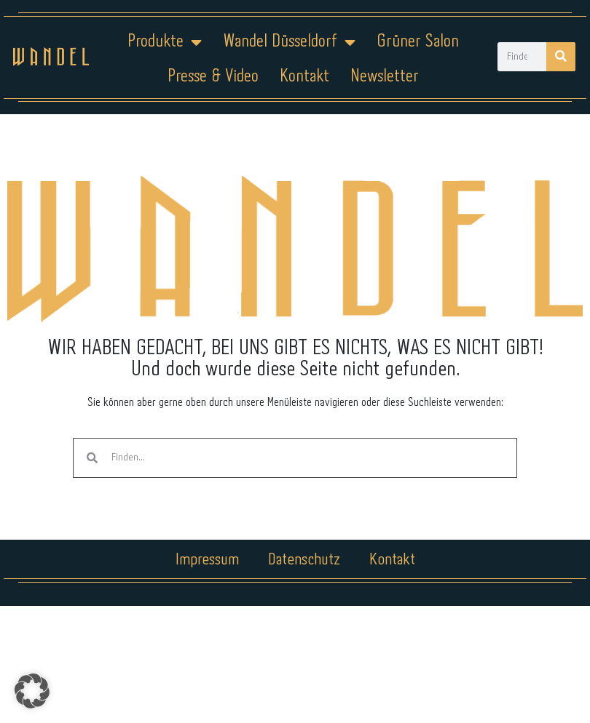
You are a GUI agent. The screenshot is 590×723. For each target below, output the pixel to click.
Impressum (207, 560)
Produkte (164, 42)
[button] (32, 691)
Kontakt (304, 76)
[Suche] (560, 56)
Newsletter (384, 76)
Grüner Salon (418, 41)
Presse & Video (213, 76)
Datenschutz (304, 560)
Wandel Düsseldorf (289, 42)
